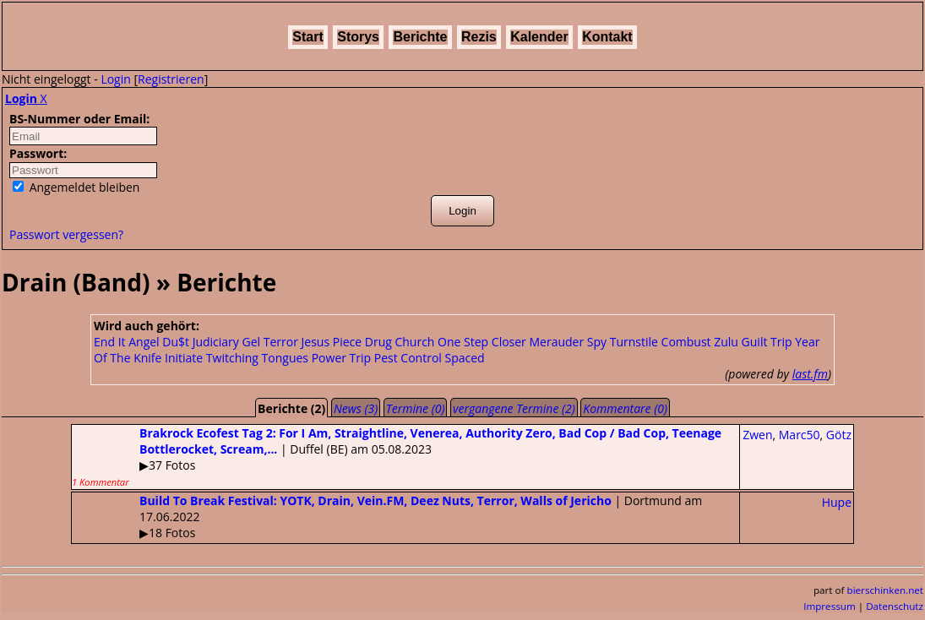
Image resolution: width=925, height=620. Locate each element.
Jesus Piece (332, 342)
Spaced (465, 358)
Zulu (726, 342)
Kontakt (607, 37)
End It (109, 342)
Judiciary (216, 342)
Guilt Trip (767, 342)
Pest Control (408, 358)
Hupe (837, 502)
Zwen (757, 435)
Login (115, 79)
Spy (597, 342)
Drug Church (400, 342)
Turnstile (634, 342)
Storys (358, 37)
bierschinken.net (885, 590)
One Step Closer (482, 342)
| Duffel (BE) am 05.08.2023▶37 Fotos (396, 456)
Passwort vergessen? (66, 234)
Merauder (556, 342)
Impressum (829, 606)
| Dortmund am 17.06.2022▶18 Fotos (387, 516)
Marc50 (799, 435)
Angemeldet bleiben (76, 187)
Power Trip (341, 358)
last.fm (810, 374)
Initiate (184, 358)
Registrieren (171, 79)
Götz (839, 435)
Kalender (539, 37)
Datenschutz (894, 606)
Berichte (420, 37)
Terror (281, 342)
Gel (251, 342)
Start (307, 37)
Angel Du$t (158, 342)
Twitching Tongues (257, 358)
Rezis (479, 37)
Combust (686, 342)
